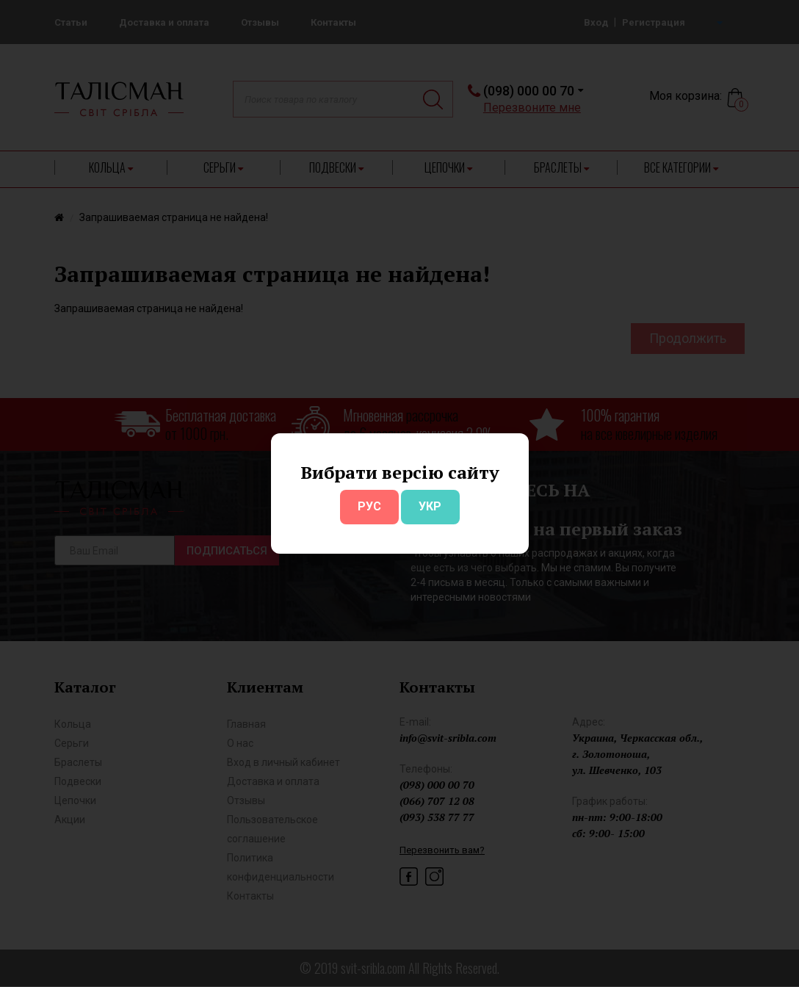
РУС (369, 506)
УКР (430, 506)
